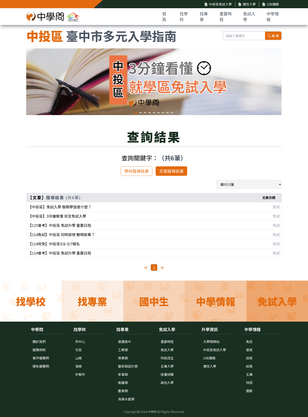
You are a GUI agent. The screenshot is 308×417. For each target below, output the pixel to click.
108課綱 (271, 4)
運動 (249, 390)
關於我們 (39, 341)
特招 (249, 382)
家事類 (123, 374)
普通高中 (124, 341)
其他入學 (167, 382)
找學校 (184, 16)
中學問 (152, 412)
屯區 (78, 349)
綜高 (249, 366)
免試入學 (249, 16)
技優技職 (167, 374)
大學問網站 (211, 341)
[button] (136, 112)
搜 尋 (273, 35)
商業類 (123, 357)
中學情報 (272, 16)
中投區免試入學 (218, 4)
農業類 (123, 390)
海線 (78, 366)
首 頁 (164, 16)
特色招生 (167, 357)
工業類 (123, 349)
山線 (78, 357)
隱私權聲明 (41, 366)
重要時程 (226, 16)
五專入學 (167, 366)
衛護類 (123, 382)
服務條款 (39, 349)
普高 (249, 349)
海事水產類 (126, 398)
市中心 (80, 341)
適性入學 (247, 4)
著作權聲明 (41, 357)
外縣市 (80, 374)
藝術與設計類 (128, 366)
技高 (249, 357)
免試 (249, 341)
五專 (249, 374)
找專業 (204, 16)
